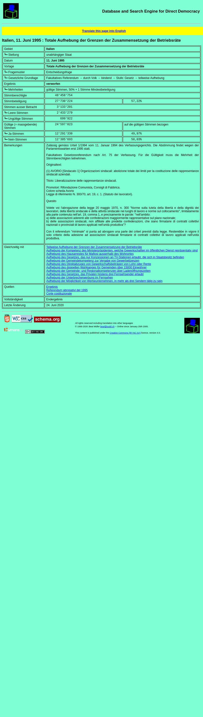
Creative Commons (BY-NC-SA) (125, 333)
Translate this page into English (104, 31)
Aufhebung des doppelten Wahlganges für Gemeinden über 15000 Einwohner (96, 267)
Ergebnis (52, 286)
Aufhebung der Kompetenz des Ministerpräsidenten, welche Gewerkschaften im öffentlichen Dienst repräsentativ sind (121, 250)
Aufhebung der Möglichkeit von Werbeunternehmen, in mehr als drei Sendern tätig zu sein (104, 281)
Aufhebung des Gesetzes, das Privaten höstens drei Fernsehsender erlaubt (95, 274)
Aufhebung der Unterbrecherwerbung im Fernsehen (79, 277)
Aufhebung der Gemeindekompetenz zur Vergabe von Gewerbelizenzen (92, 260)
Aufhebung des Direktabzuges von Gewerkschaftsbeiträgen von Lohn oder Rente (98, 264)
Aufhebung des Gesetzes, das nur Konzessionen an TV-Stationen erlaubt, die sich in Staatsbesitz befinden (115, 257)
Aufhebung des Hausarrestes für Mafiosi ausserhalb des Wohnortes (90, 254)
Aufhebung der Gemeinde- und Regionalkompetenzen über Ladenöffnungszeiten (98, 271)
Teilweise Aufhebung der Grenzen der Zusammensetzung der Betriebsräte (94, 247)
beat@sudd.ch (107, 326)
